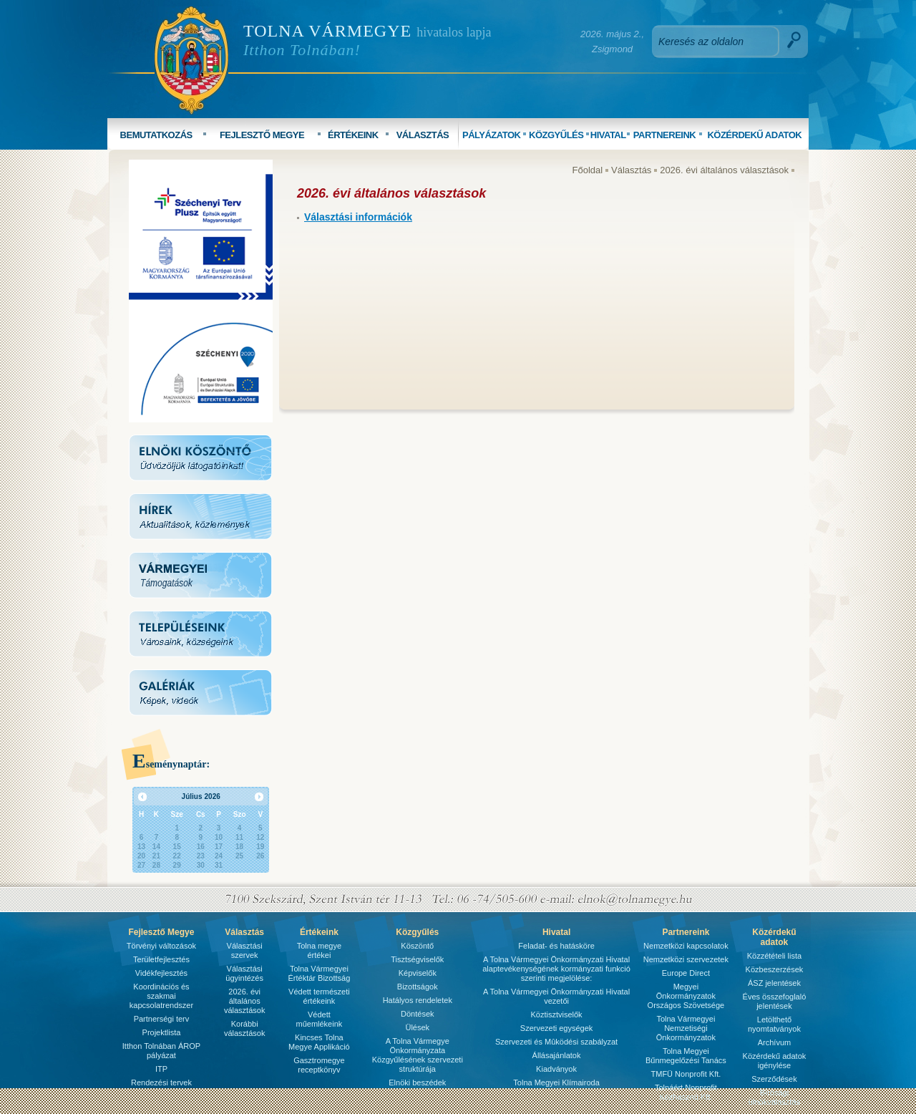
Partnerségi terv (162, 1018)
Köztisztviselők (556, 1014)
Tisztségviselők (417, 959)
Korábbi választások (244, 1028)
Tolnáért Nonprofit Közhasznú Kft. (686, 1092)
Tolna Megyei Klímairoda (556, 1082)
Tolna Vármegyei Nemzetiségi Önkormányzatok (686, 1028)
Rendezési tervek (161, 1082)
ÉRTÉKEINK (353, 135)
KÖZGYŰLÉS (556, 135)
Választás (631, 170)
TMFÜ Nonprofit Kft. (686, 1074)
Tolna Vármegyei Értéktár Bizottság (319, 973)
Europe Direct (686, 973)
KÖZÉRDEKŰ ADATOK (754, 135)
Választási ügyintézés (244, 973)
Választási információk (358, 217)
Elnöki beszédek (417, 1082)
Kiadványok (556, 1069)
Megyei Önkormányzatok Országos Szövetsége (686, 995)
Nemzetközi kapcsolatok (686, 945)
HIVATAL (608, 135)
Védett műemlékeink (319, 1019)
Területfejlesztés (161, 959)
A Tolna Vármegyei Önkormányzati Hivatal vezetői (556, 996)
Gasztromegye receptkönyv (319, 1065)
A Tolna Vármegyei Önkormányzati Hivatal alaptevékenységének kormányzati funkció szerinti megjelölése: (556, 968)
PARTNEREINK (664, 135)
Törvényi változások (161, 945)
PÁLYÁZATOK (491, 135)
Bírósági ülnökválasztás (774, 1097)
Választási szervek (245, 950)
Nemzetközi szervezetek (686, 959)
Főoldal (587, 170)
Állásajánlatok (556, 1055)
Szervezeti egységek (556, 1028)
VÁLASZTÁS (422, 135)
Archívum (774, 1042)
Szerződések (774, 1079)
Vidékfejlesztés (161, 973)
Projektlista (161, 1032)
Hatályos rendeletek (417, 1000)
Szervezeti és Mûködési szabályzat (556, 1041)
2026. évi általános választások (724, 170)
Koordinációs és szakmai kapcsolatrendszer (161, 995)
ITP (161, 1069)
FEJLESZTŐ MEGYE (262, 135)
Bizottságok (417, 986)
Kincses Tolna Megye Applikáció (319, 1042)
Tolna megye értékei (319, 950)
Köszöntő (417, 945)
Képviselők (418, 973)
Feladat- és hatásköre (556, 945)
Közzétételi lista (774, 955)
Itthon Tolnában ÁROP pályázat (161, 1051)
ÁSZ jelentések (774, 983)
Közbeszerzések (775, 969)
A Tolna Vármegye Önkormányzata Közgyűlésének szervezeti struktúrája (417, 1055)
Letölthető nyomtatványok (774, 1024)
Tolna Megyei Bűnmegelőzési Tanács (685, 1056)
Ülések (417, 1027)
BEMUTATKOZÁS (156, 135)
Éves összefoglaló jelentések (775, 1001)
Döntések (417, 1013)
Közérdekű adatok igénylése (775, 1061)
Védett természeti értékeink (319, 996)
